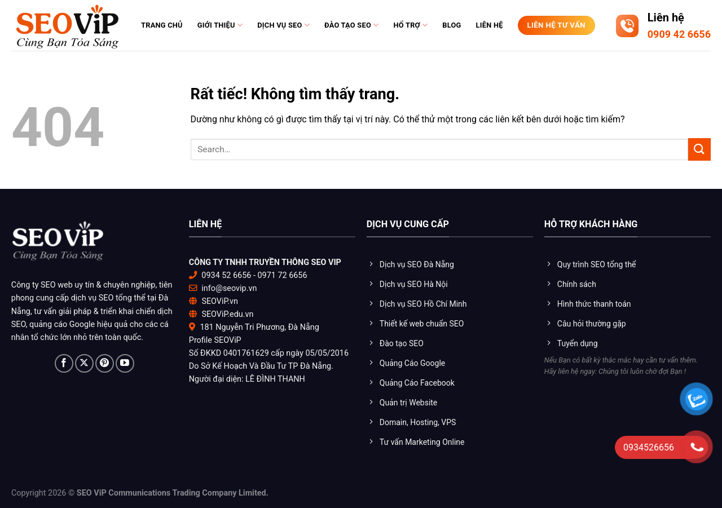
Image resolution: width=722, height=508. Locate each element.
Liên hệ (489, 25)
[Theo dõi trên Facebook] (64, 363)
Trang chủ (162, 25)
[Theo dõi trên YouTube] (125, 363)
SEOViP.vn (219, 301)
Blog (451, 25)
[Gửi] (699, 149)
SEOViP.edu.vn (227, 314)
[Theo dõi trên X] (84, 363)
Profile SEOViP (215, 340)
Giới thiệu (220, 25)
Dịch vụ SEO (283, 25)
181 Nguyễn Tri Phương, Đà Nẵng (259, 327)
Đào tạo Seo (351, 25)
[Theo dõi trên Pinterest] (104, 363)
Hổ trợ (410, 25)
